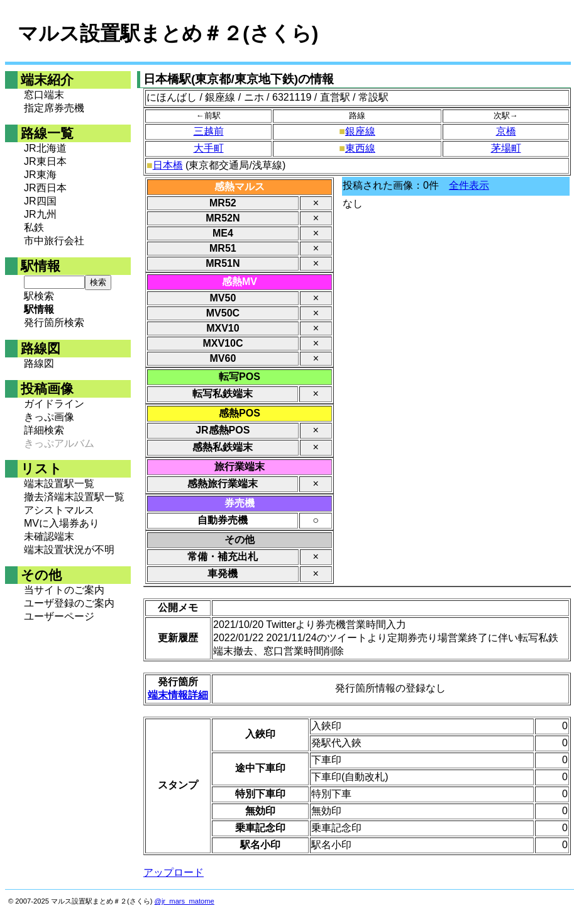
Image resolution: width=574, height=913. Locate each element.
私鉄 (34, 227)
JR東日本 (45, 161)
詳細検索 (44, 430)
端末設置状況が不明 (69, 549)
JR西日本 (45, 187)
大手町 (209, 148)
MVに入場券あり (61, 523)
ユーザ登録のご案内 (69, 603)
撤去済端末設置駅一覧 (74, 496)
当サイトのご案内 (64, 590)
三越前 (209, 131)
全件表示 (469, 185)
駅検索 (39, 296)
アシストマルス (59, 510)
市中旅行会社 (54, 240)
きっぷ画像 (49, 417)
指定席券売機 (54, 108)
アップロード (173, 872)
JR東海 (40, 174)
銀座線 (360, 131)
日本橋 (168, 165)
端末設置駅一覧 (59, 483)
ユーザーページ (59, 616)
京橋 (506, 131)
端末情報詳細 (178, 695)
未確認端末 (49, 536)
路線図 (39, 363)
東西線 (360, 148)
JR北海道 (45, 148)
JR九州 (40, 214)
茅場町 (506, 148)
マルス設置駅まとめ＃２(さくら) (168, 33)
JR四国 (40, 201)
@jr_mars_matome (184, 901)
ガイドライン (54, 403)
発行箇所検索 (54, 322)
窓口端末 (44, 94)
